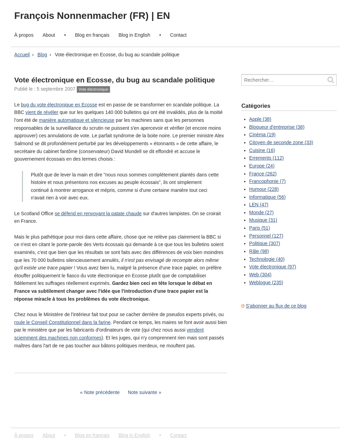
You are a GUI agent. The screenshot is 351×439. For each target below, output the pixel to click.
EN (163, 15)
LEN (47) (258, 204)
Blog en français (92, 35)
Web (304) (260, 274)
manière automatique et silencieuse (76, 120)
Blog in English (134, 35)
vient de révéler (41, 112)
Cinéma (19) (262, 134)
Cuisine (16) (262, 150)
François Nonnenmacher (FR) (83, 15)
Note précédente (102, 392)
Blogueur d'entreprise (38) (276, 127)
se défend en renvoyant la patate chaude (98, 213)
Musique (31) (263, 220)
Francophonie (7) (267, 181)
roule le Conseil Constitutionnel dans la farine (62, 322)
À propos (24, 35)
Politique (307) (264, 243)
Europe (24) (262, 166)
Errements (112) (266, 158)
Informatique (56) (267, 197)
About (49, 35)
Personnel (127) (266, 236)
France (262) (263, 173)
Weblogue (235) (266, 282)
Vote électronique (93, 89)
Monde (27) (261, 212)
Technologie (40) (267, 259)
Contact (178, 35)
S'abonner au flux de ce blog (276, 306)
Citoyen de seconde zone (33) (281, 142)
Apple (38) (260, 119)
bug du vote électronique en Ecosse (59, 104)
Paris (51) (259, 228)
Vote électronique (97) (272, 266)
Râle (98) (259, 251)
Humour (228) (264, 189)
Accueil (22, 54)
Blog (42, 54)
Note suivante (142, 392)
